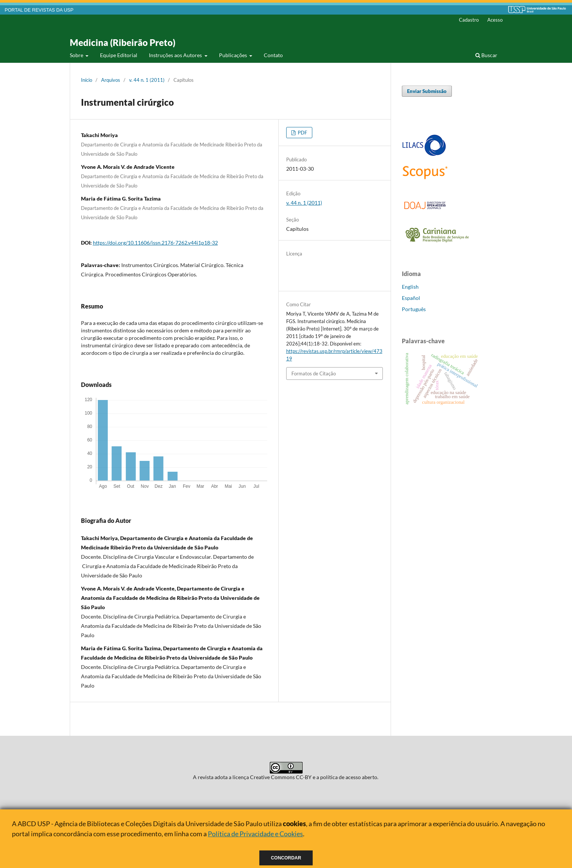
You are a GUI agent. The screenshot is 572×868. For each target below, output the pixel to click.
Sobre (77, 55)
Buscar (486, 55)
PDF (302, 133)
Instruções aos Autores (176, 55)
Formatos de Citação (313, 373)
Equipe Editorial (118, 55)
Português (414, 309)
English (410, 286)
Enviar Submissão (427, 91)
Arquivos (110, 80)
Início (86, 80)
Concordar (286, 858)
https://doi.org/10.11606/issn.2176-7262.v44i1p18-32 (155, 242)
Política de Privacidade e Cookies (255, 834)
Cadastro (469, 20)
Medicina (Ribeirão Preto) (122, 42)
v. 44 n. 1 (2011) (147, 80)
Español (411, 298)
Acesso (495, 20)
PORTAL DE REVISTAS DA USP (39, 10)
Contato (273, 55)
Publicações (233, 55)
